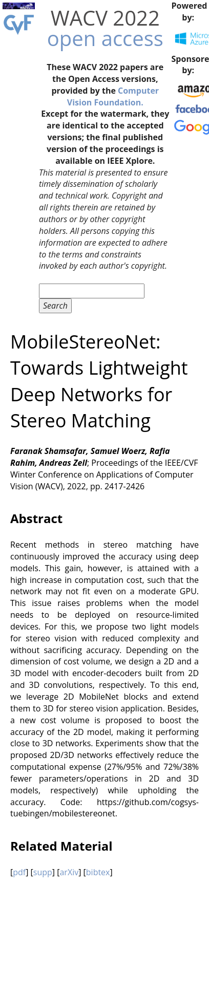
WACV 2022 (105, 18)
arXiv (68, 872)
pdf (19, 872)
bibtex (98, 872)
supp (42, 872)
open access (105, 38)
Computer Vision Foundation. (113, 96)
